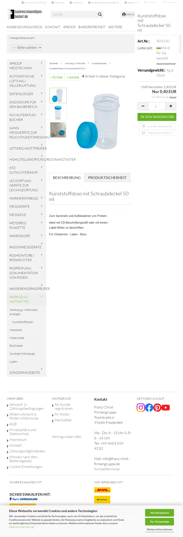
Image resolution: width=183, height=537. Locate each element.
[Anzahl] (156, 106)
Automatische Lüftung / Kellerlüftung (22, 83)
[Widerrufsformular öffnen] (66, 439)
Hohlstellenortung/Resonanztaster (27, 162)
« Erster (57, 79)
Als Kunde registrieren (64, 409)
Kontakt (52, 27)
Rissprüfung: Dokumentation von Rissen (23, 275)
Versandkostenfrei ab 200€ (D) (103, 2)
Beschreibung (67, 180)
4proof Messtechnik (20, 68)
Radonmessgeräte (25, 250)
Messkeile (17, 217)
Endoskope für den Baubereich (23, 107)
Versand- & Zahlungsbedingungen (26, 409)
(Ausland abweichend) (165, 64)
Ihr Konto (62, 417)
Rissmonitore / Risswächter (21, 260)
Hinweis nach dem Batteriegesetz (23, 461)
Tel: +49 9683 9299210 (34, 2)
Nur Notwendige (159, 521)
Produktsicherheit (107, 180)
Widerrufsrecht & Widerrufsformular (24, 419)
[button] (131, 2)
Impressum (18, 442)
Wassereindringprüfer (27, 291)
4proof (69, 27)
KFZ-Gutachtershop (23, 172)
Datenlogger (21, 96)
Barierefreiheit (92, 27)
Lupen (13, 364)
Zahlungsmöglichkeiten (27, 454)
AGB (13, 427)
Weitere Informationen (160, 529)
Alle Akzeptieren (159, 512)
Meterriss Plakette (17, 228)
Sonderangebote (24, 375)
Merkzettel (63, 423)
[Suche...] (100, 14)
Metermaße (17, 340)
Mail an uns (58, 2)
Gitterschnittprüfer (27, 151)
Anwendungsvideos (24, 27)
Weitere (115, 27)
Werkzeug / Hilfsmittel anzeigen (24, 314)
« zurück (72, 79)
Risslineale (16, 348)
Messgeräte (19, 209)
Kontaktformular (107, 471)
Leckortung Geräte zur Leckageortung (23, 187)
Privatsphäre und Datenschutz (22, 434)
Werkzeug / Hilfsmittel (19, 302)
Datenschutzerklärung (21, 526)
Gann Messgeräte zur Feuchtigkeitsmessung (27, 135)
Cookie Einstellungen (25, 469)
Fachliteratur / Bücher (22, 119)
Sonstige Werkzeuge (22, 356)
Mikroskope (19, 238)
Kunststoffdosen (22, 324)
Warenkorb (76, 2)
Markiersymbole (23, 201)
